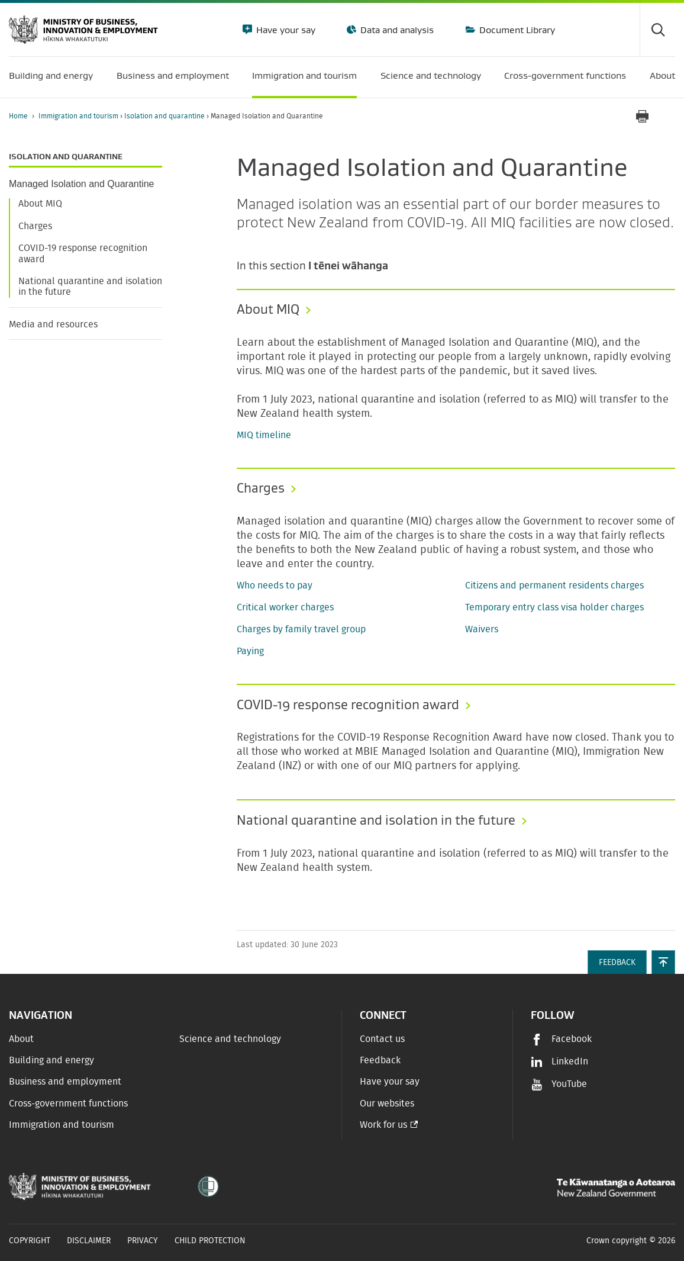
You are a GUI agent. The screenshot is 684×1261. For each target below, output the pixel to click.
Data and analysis (396, 30)
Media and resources (53, 324)
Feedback (380, 1060)
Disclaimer (89, 1241)
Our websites (387, 1103)
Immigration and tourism (79, 116)
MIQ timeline (264, 435)
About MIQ (40, 203)
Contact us (382, 1039)
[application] (669, 116)
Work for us (383, 1125)
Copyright (29, 1241)
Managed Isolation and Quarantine (81, 184)
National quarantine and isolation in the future (90, 286)
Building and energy (51, 1060)
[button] (663, 962)
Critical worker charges (285, 607)
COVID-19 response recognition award (82, 253)
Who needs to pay (274, 585)
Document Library (516, 30)
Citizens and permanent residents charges (554, 585)
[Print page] (641, 116)
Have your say (284, 30)
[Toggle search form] (657, 29)
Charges (35, 226)
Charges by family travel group (301, 629)
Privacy (142, 1241)
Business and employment (65, 1081)
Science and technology (230, 1039)
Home (18, 116)
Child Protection (210, 1241)
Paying (250, 651)
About (21, 1039)
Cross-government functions (68, 1103)
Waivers (481, 629)
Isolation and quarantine (165, 116)
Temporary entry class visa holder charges (554, 607)
